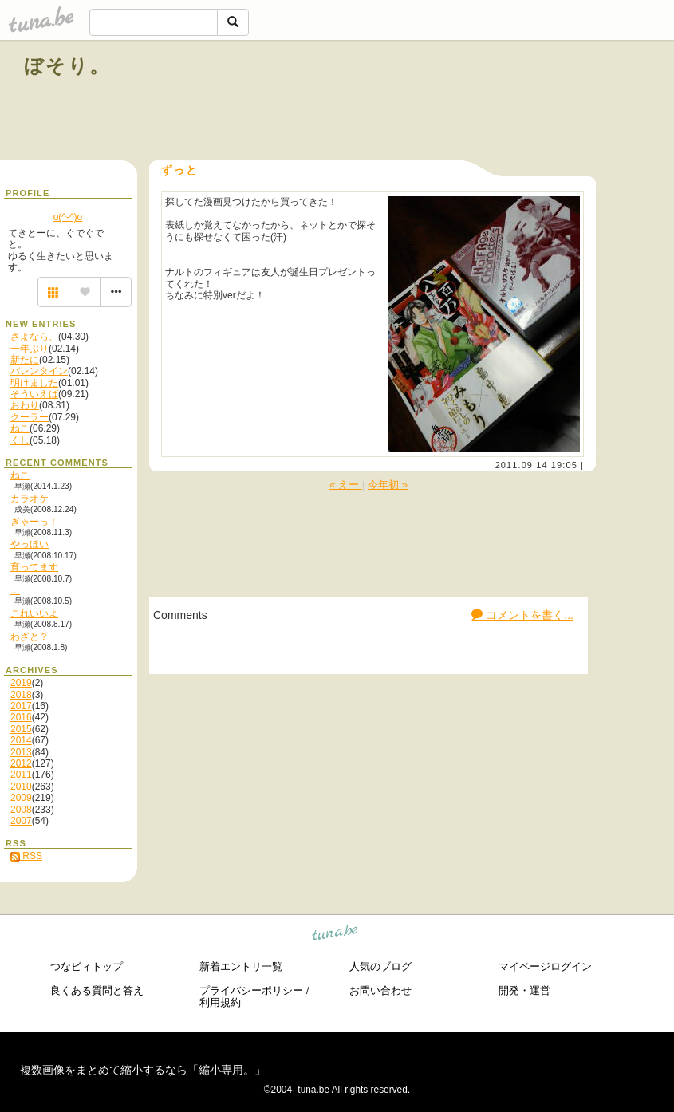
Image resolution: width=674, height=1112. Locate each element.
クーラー (29, 417)
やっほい (29, 544)
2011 (21, 774)
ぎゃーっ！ (34, 521)
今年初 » (388, 485)
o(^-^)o (68, 217)
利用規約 (220, 1002)
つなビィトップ (86, 966)
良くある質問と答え (97, 990)
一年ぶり (29, 348)
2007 (21, 820)
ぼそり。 (67, 66)
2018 (21, 694)
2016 (21, 717)
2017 (21, 706)
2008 (21, 809)
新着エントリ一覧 (240, 966)
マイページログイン (545, 966)
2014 (21, 740)
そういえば (34, 394)
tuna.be (335, 934)
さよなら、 (34, 336)
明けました (34, 382)
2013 (21, 752)
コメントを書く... (522, 615)
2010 (21, 786)
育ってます (34, 567)
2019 (21, 682)
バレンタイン (39, 371)
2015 (21, 729)
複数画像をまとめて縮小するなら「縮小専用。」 (143, 1069)
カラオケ (29, 498)
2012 (21, 763)
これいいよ (34, 613)
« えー (345, 485)
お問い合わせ (380, 990)
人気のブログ (380, 966)
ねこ (20, 428)
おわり (24, 405)
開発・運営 (524, 990)
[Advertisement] (468, 102)
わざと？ (29, 636)
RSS (26, 856)
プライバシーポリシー (251, 990)
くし (20, 440)
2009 (21, 797)
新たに (24, 359)
